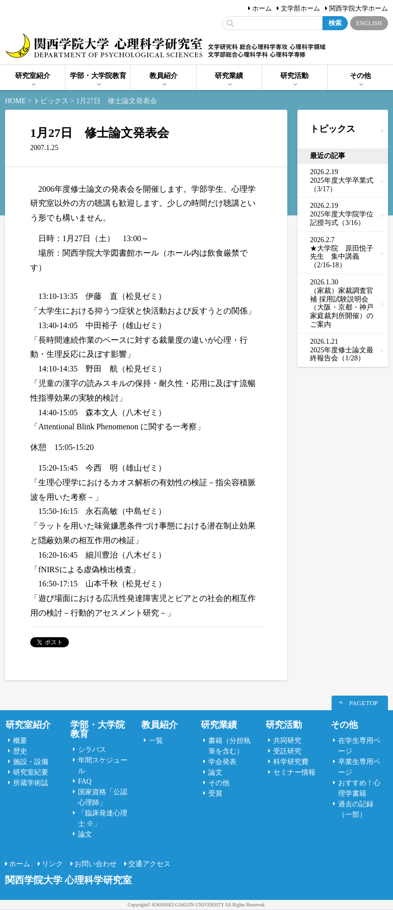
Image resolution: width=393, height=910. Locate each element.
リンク (52, 864)
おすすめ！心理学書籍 (359, 788)
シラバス (92, 749)
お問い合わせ (95, 864)
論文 (85, 834)
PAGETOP (363, 703)
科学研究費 (290, 762)
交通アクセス (149, 864)
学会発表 (222, 762)
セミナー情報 (294, 772)
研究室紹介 (32, 76)
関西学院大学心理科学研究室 (104, 46)
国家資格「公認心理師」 (102, 797)
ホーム (262, 8)
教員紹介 (163, 76)
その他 (360, 76)
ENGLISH (369, 23)
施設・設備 (30, 762)
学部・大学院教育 (98, 76)
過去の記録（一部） (355, 809)
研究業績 (229, 76)
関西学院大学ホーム (358, 8)
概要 (20, 740)
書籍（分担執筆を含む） (229, 746)
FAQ (85, 781)
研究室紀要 (30, 772)
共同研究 (287, 740)
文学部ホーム (300, 8)
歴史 (20, 751)
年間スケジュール (102, 765)
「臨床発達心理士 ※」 (102, 818)
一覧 (156, 740)
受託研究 (287, 751)
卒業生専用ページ (359, 767)
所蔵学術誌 (30, 783)
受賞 (215, 793)
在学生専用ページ (359, 746)
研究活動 (294, 76)
